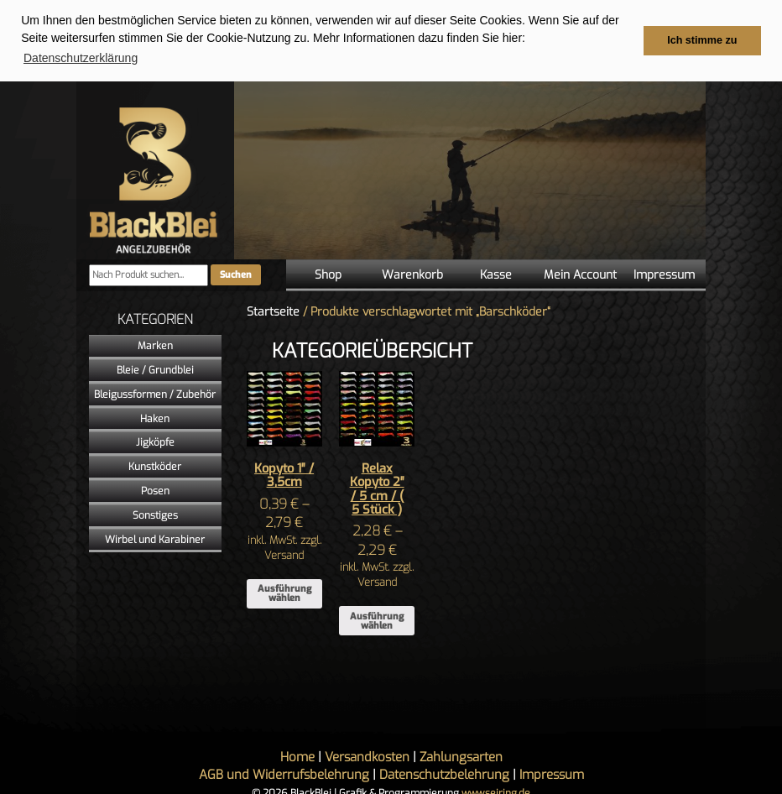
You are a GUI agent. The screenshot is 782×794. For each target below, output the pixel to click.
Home (297, 756)
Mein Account (580, 274)
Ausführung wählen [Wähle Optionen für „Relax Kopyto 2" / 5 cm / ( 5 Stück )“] (377, 620)
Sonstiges (155, 514)
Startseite (273, 311)
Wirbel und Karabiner (155, 539)
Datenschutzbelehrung (444, 773)
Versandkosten (367, 756)
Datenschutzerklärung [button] (80, 58)
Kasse (496, 274)
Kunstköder (154, 466)
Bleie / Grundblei (155, 369)
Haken (154, 418)
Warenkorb (412, 274)
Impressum (664, 274)
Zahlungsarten (461, 756)
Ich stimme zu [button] (702, 40)
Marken (155, 345)
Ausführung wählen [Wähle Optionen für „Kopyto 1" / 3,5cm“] (284, 592)
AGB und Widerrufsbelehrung (284, 773)
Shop (328, 274)
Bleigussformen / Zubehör (155, 393)
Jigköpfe (155, 441)
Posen (155, 490)
